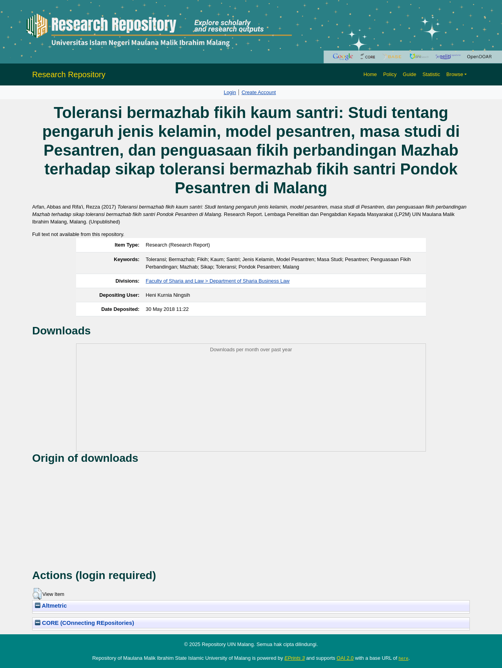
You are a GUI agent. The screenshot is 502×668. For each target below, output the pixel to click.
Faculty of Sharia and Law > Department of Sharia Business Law (218, 281)
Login (230, 92)
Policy (390, 74)
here (403, 658)
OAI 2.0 (344, 658)
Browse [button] (454, 74)
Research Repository (68, 74)
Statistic (431, 74)
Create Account (259, 92)
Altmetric (51, 606)
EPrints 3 (294, 658)
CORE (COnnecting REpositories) (84, 623)
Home (370, 74)
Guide (409, 74)
